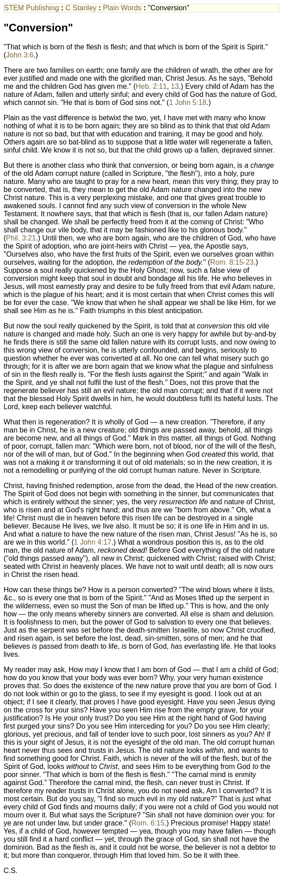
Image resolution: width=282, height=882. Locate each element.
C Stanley (80, 8)
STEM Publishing (31, 8)
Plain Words (122, 8)
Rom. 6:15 (148, 823)
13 (175, 86)
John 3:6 (19, 55)
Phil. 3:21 (21, 238)
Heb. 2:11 (151, 86)
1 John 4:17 (93, 542)
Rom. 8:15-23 (232, 262)
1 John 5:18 (188, 102)
